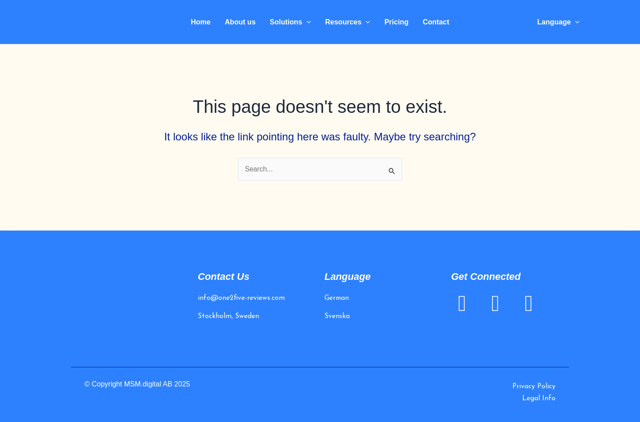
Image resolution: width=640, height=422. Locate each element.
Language (558, 22)
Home (200, 22)
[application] (306, 22)
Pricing (396, 22)
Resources (347, 22)
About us (240, 22)
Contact (436, 22)
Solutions (290, 22)
